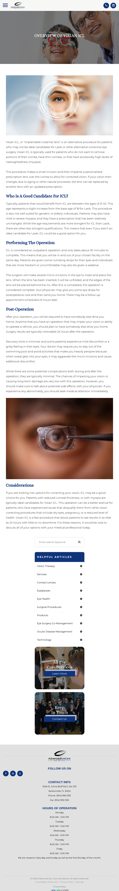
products (42, 615)
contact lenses (46, 582)
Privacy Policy (66, 882)
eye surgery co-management (55, 623)
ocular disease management (54, 631)
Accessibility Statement (46, 882)
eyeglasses (43, 590)
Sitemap (79, 882)
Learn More (59, 673)
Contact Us (59, 719)
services (42, 574)
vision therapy (46, 566)
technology (44, 639)
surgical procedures (49, 607)
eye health (43, 598)
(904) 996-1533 (63, 795)
